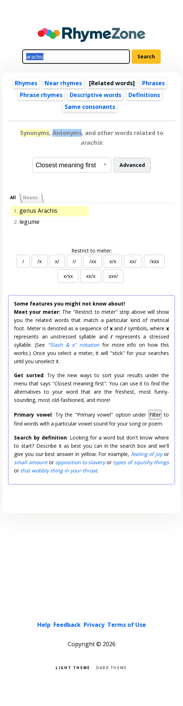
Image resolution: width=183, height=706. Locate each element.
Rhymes (26, 83)
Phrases (153, 83)
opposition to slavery (80, 462)
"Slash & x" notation (73, 344)
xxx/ (113, 276)
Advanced (132, 165)
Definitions (144, 95)
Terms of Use (126, 625)
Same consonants (90, 107)
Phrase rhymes (41, 95)
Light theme (73, 667)
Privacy (94, 625)
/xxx (154, 261)
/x (39, 261)
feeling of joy (146, 454)
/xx (92, 261)
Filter (155, 414)
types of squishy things (141, 462)
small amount (30, 462)
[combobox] (71, 165)
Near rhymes (63, 83)
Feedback (67, 625)
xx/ (133, 261)
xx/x (90, 276)
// (74, 261)
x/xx (68, 276)
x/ (57, 261)
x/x (112, 261)
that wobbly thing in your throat (58, 470)
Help (44, 625)
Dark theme (111, 667)
